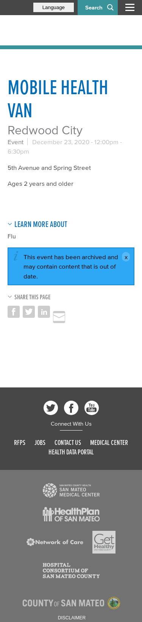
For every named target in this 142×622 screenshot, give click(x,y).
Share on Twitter (29, 312)
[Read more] (71, 490)
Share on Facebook (14, 312)
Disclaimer (72, 617)
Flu (12, 236)
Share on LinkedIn (44, 312)
